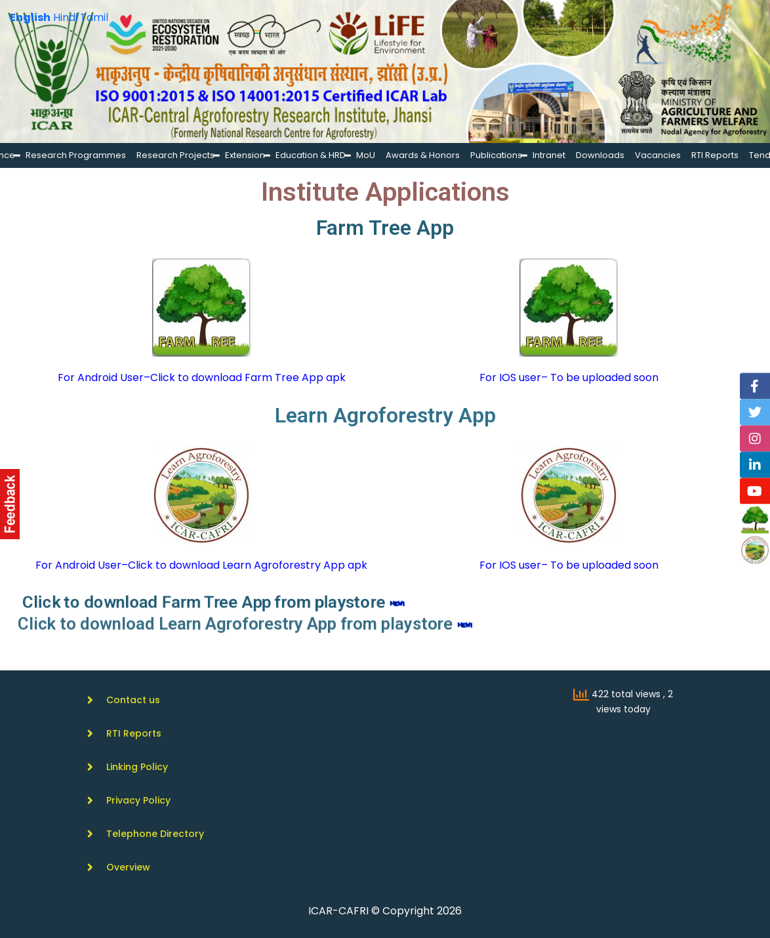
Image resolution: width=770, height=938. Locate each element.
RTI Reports (133, 733)
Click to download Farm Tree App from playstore (245, 602)
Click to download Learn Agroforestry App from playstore (267, 623)
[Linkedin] (755, 465)
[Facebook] (755, 386)
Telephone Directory (155, 833)
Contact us (133, 699)
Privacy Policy (138, 800)
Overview (128, 867)
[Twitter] (755, 412)
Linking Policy (137, 766)
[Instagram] (755, 439)
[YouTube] (755, 491)
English (30, 17)
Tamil (94, 17)
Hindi (65, 17)
